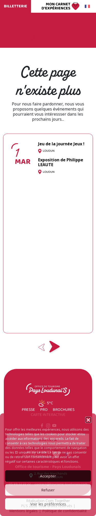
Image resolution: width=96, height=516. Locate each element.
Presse (28, 410)
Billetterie (15, 6)
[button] (88, 419)
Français (86, 6)
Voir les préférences (48, 504)
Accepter (48, 476)
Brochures (63, 410)
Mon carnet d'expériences (55, 6)
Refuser (48, 490)
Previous (41, 347)
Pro (44, 410)
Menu (80, 30)
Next (54, 347)
